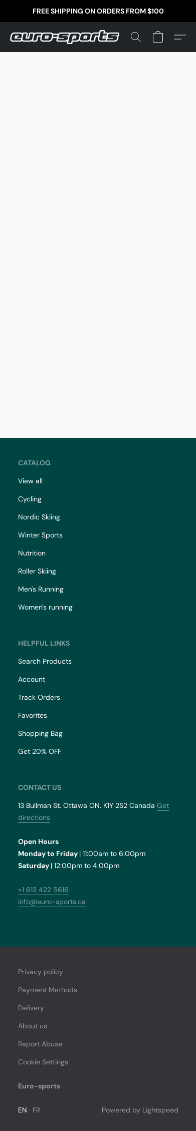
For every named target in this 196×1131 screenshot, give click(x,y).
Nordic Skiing (39, 516)
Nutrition (32, 552)
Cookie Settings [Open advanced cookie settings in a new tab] (43, 1061)
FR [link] (37, 1109)
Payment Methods (47, 989)
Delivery (31, 1007)
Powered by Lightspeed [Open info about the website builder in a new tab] (140, 1109)
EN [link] (23, 1109)
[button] (67, 37)
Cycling (30, 498)
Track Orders (39, 697)
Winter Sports (40, 534)
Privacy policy (40, 971)
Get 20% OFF (39, 751)
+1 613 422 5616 (43, 889)
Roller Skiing (37, 571)
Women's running (45, 607)
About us (32, 1025)
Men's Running (41, 589)
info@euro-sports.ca (52, 901)
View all (30, 480)
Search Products (45, 661)
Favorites (32, 715)
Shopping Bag (40, 733)
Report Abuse (40, 1043)
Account (31, 679)
